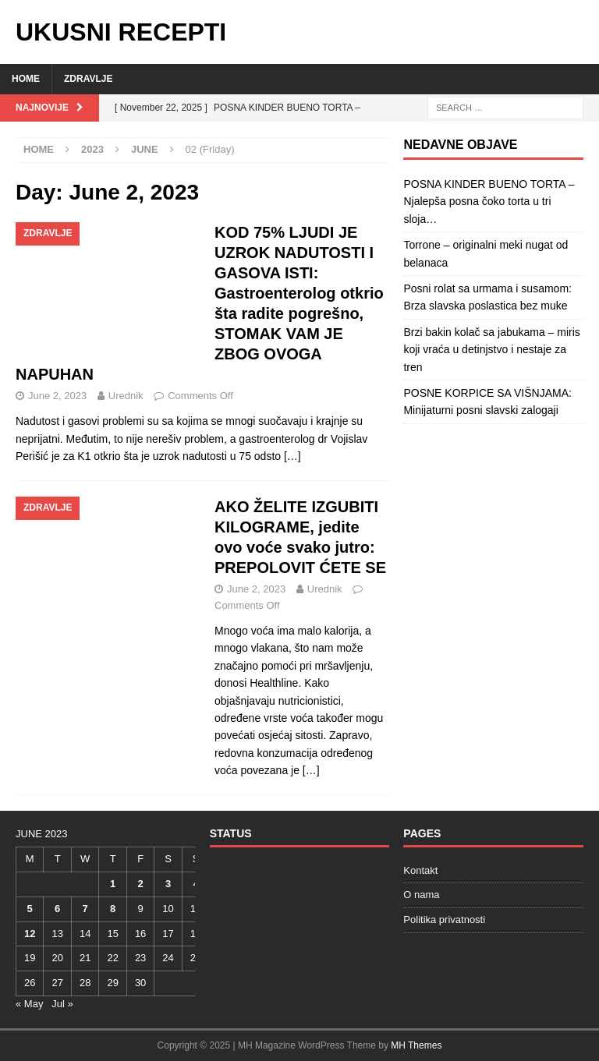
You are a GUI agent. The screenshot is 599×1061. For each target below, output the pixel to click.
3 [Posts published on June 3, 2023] (168, 883)
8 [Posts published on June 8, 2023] (112, 908)
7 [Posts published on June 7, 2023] (85, 908)
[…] (292, 456)
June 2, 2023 (57, 395)
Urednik (126, 395)
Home (26, 78)
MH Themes (416, 1045)
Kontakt (420, 870)
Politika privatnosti (444, 919)
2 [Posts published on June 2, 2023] (140, 883)
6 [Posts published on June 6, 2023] (57, 908)
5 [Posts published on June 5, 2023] (30, 908)
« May (29, 1004)
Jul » (62, 1004)
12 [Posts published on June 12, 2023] (29, 933)
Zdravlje (88, 78)
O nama (421, 894)
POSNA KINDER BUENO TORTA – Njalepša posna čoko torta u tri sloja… (488, 201)
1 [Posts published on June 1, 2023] (112, 883)
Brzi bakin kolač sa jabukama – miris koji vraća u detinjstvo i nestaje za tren (491, 349)
